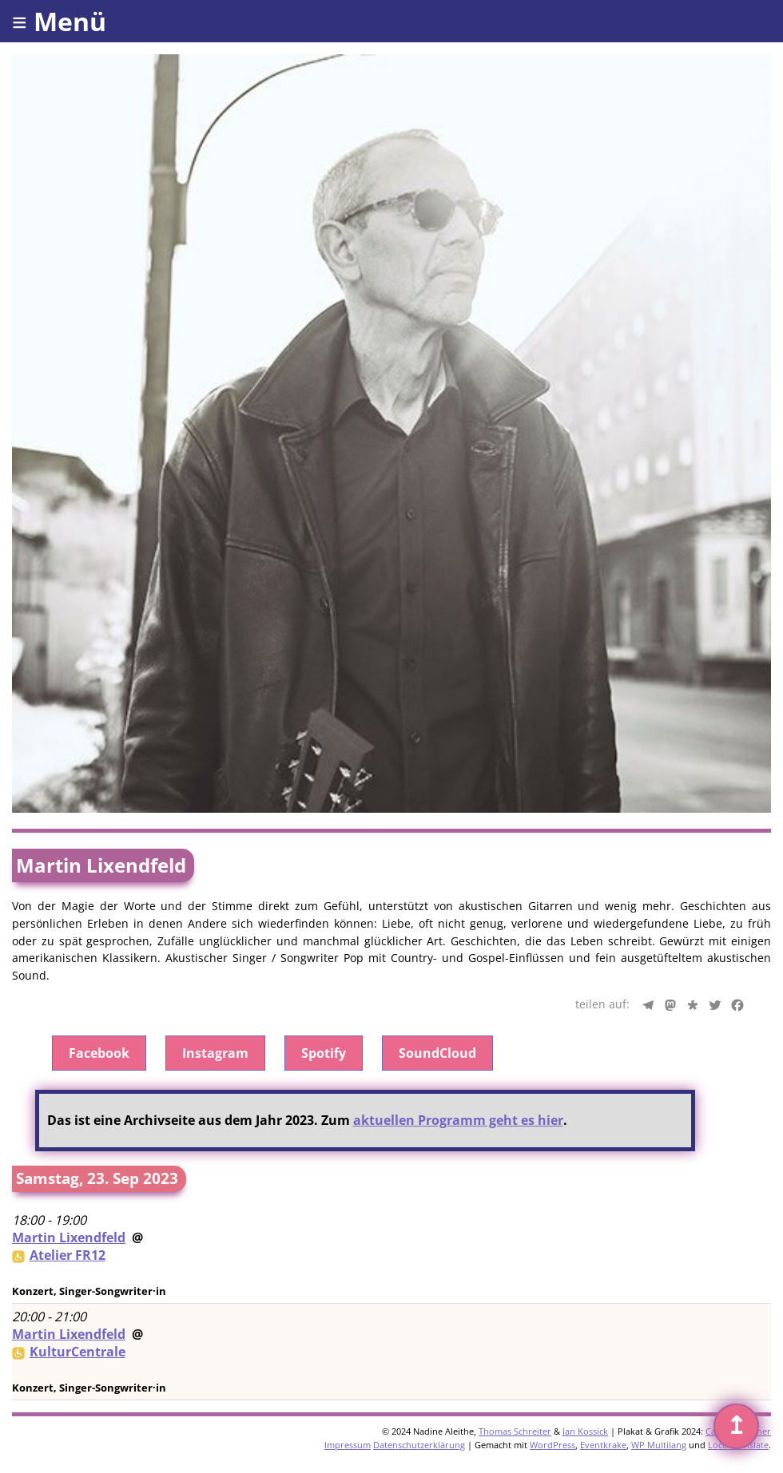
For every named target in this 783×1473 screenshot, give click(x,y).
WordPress (552, 1445)
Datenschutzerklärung (419, 1445)
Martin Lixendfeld (68, 1237)
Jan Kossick (585, 1431)
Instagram (215, 1053)
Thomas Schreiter (515, 1431)
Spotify (323, 1053)
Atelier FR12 (67, 1255)
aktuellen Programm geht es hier (458, 1120)
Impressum (347, 1445)
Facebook (99, 1053)
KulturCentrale (77, 1351)
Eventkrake (603, 1445)
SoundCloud (437, 1053)
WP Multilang (658, 1445)
